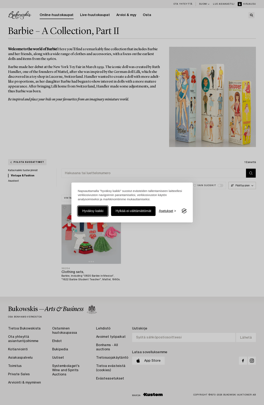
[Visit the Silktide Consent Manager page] (184, 211)
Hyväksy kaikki (93, 211)
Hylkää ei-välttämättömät (133, 211)
